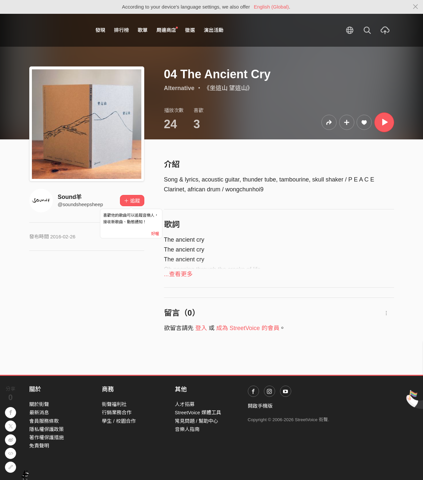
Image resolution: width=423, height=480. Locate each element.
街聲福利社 (114, 404)
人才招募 (185, 404)
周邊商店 (167, 30)
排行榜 (121, 30)
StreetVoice (56, 30)
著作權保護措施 (46, 437)
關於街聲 (39, 404)
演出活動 (213, 30)
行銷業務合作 (116, 412)
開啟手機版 (260, 406)
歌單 (143, 30)
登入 (201, 328)
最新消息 (39, 412)
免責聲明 (39, 445)
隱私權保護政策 (46, 429)
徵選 (190, 30)
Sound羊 (70, 197)
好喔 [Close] (155, 233)
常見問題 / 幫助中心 (197, 421)
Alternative (179, 88)
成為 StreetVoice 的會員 (247, 328)
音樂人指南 (187, 429)
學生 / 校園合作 (119, 421)
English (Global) (271, 7)
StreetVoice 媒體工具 (198, 412)
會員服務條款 (44, 421)
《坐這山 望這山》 (228, 88)
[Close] (415, 7)
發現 (100, 30)
